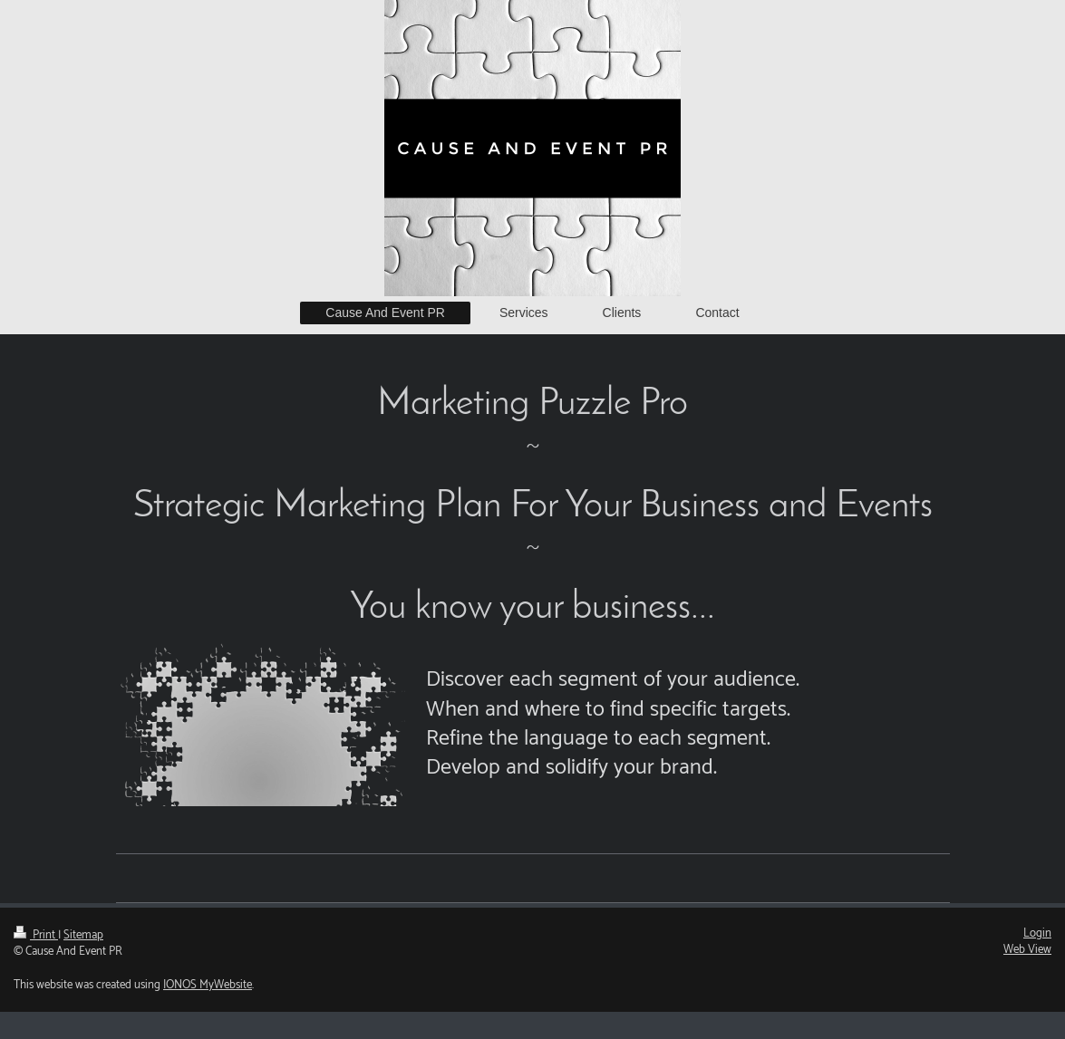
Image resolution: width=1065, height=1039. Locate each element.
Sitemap (83, 935)
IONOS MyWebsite (207, 985)
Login (1037, 933)
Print (36, 935)
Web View (1027, 949)
